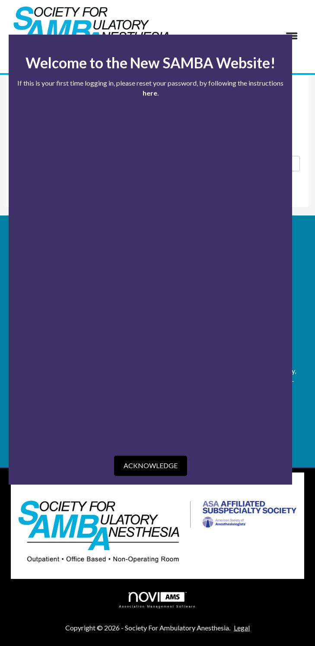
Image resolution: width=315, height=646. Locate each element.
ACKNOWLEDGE (151, 465)
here (150, 93)
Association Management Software (157, 600)
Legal (242, 628)
